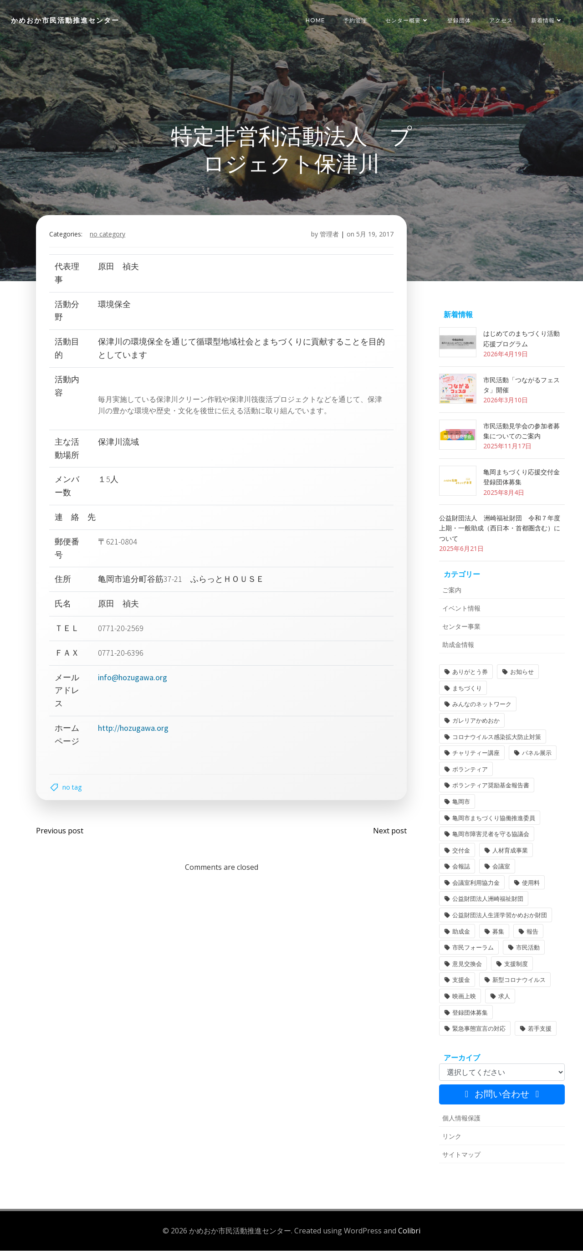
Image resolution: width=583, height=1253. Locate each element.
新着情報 (547, 20)
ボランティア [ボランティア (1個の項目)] (469, 771)
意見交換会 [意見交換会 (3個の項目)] (466, 966)
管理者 (328, 236)
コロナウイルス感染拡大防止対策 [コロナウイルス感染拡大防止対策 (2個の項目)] (496, 739)
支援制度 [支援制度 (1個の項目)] (515, 966)
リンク (451, 1138)
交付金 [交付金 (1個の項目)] (461, 852)
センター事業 (461, 628)
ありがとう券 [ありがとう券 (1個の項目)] (469, 674)
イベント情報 (461, 610)
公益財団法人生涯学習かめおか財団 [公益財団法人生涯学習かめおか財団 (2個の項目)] (499, 917)
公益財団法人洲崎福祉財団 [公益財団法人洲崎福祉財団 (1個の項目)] (487, 901)
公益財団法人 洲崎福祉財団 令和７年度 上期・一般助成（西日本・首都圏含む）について (502, 530)
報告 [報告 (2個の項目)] (532, 933)
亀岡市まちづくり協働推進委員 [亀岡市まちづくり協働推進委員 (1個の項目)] (493, 820)
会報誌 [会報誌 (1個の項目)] (461, 869)
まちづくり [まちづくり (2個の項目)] (466, 690)
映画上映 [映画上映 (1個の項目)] (464, 998)
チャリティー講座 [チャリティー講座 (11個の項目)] (475, 755)
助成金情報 (458, 646)
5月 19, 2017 (374, 236)
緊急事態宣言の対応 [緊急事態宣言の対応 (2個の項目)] (478, 1031)
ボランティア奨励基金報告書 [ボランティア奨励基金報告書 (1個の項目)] (490, 788)
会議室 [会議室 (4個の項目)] (501, 869)
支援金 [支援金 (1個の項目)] (461, 982)
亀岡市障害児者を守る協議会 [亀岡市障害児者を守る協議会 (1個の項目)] (490, 836)
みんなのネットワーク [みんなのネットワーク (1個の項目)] (481, 707)
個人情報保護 (461, 1120)
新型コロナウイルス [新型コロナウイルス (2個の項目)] (518, 982)
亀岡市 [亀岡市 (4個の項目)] (461, 804)
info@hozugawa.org (133, 679)
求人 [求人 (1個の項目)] (504, 998)
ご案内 (451, 592)
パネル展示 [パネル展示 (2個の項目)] (536, 755)
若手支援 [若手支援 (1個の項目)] (539, 1031)
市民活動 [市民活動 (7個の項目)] (527, 949)
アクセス (501, 20)
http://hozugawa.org (133, 729)
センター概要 (407, 20)
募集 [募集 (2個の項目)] (498, 933)
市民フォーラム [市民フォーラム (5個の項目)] (472, 949)
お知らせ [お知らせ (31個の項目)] (521, 674)
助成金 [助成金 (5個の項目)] (461, 933)
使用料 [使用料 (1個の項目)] (530, 885)
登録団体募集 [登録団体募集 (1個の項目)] (469, 1015)
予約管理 (355, 20)
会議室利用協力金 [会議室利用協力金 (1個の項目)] (475, 885)
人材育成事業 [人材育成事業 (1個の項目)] (509, 852)
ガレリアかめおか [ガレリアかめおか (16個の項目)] (475, 723)
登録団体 (459, 20)
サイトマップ (461, 1156)
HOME (315, 20)
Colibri (409, 1232)
